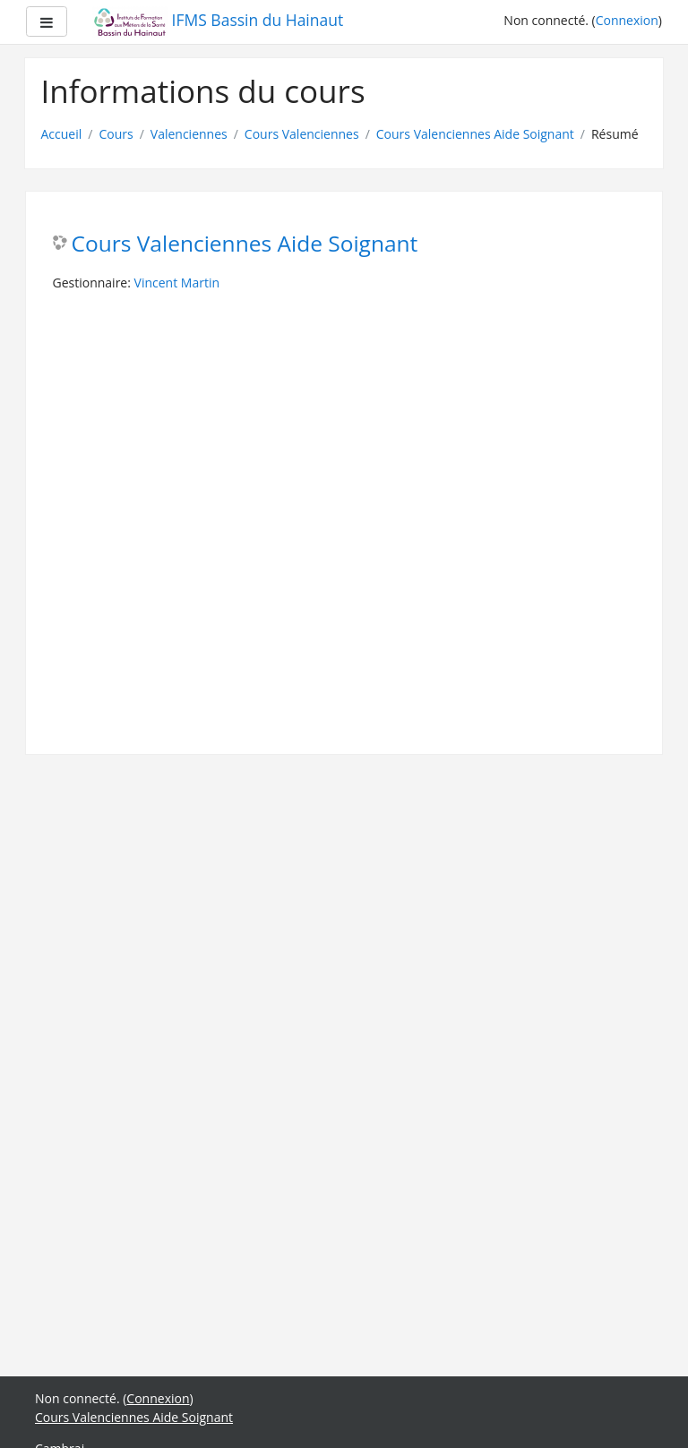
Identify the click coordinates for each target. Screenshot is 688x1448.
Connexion (627, 20)
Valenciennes (189, 133)
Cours (116, 133)
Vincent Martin (176, 282)
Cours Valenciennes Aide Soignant (475, 133)
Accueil (61, 133)
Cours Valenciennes (302, 133)
